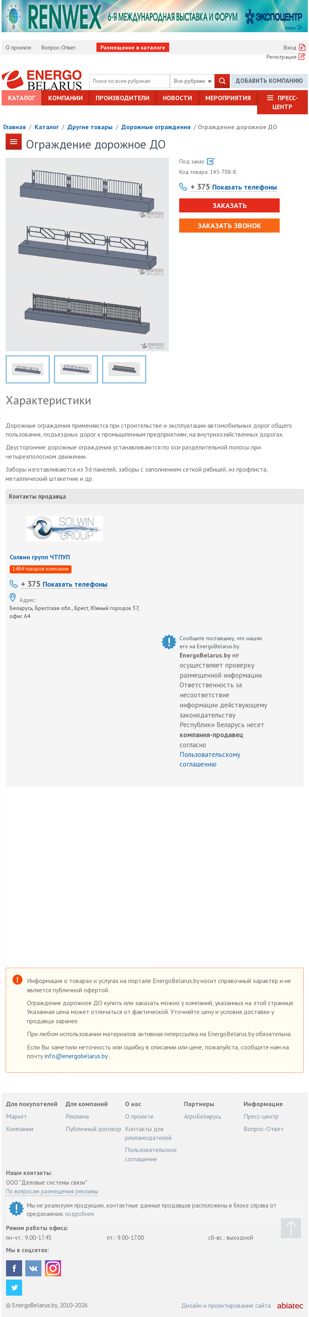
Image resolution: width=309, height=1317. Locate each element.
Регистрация (281, 56)
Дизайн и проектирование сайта (226, 1305)
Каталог (21, 98)
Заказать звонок (229, 225)
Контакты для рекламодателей (148, 1133)
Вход (290, 47)
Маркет (16, 1116)
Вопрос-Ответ (58, 47)
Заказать (230, 205)
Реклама (77, 1116)
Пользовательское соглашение (151, 1154)
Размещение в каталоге (132, 47)
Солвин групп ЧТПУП (40, 557)
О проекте (18, 47)
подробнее (79, 1214)
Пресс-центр (285, 102)
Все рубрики (193, 81)
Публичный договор (93, 1129)
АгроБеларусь (202, 1116)
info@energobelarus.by (77, 1056)
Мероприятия (228, 98)
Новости (177, 98)
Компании (65, 98)
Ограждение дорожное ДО (237, 127)
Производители (122, 98)
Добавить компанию (269, 81)
